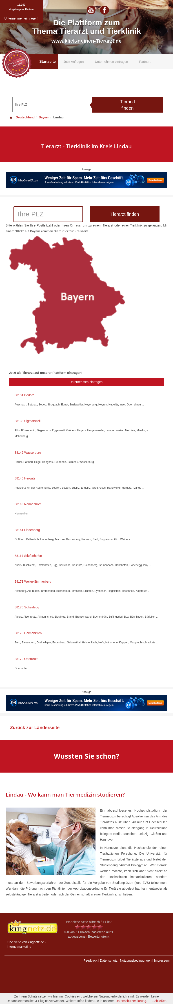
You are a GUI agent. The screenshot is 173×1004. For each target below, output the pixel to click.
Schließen (159, 1001)
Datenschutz (109, 960)
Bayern (44, 117)
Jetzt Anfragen (74, 61)
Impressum (162, 960)
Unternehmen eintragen (111, 61)
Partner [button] (145, 61)
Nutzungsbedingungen (135, 960)
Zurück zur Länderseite (35, 727)
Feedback (90, 960)
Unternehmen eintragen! (87, 382)
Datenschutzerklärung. (131, 1001)
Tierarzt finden (127, 105)
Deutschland (22, 117)
